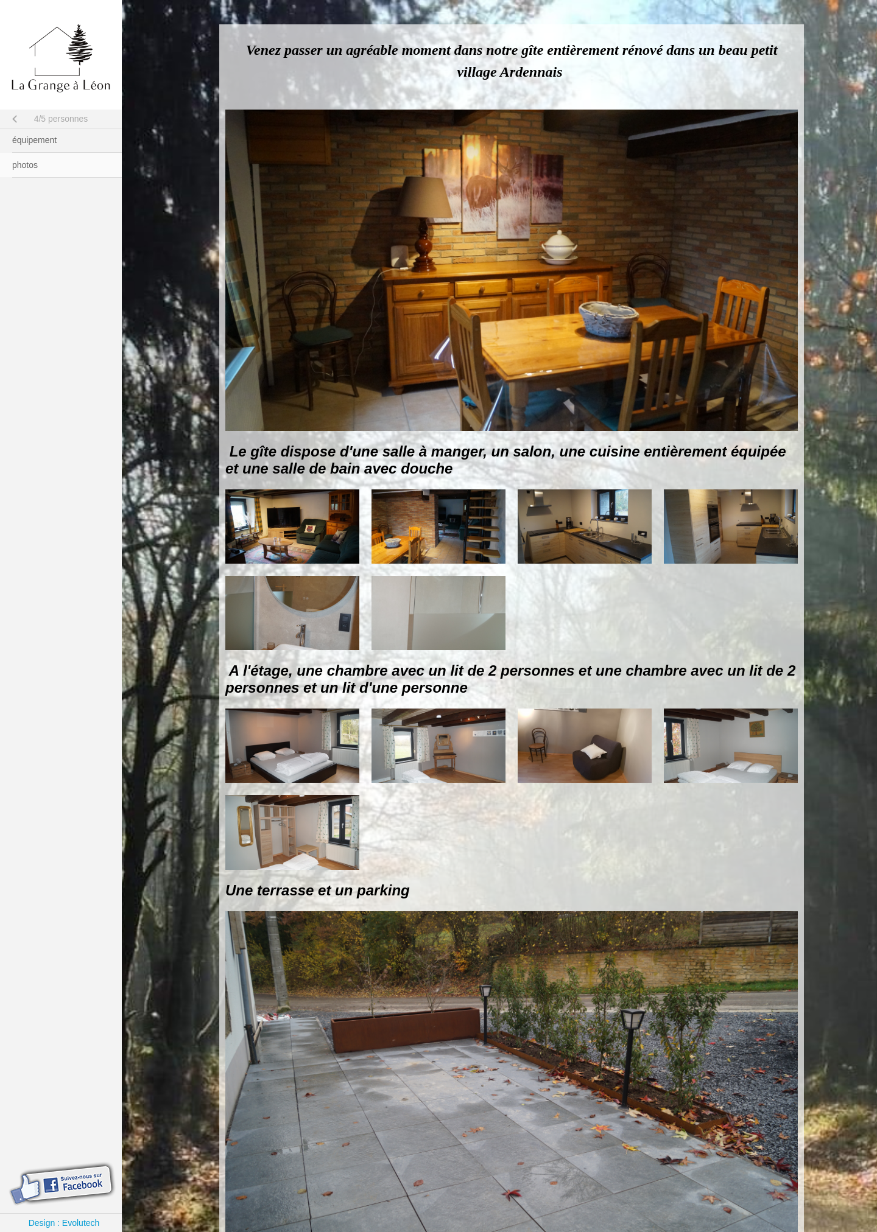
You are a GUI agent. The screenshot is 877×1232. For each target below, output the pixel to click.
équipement (34, 140)
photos (25, 165)
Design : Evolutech (64, 1223)
